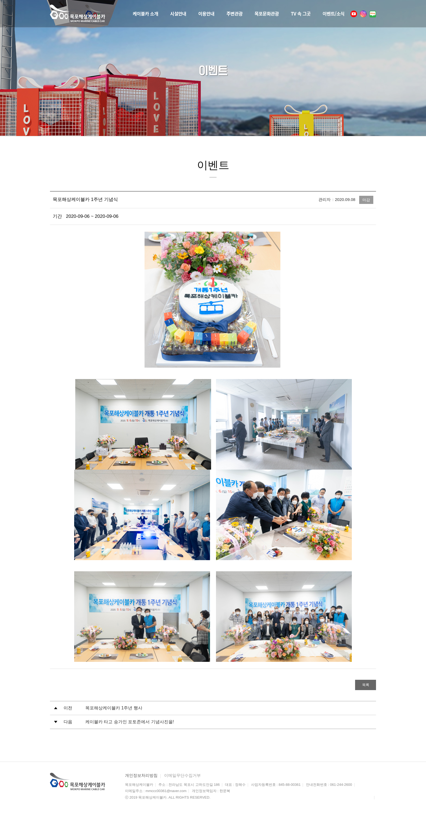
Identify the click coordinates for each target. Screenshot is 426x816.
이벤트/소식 (332, 13)
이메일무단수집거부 (182, 776)
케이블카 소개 (127, 13)
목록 (362, 685)
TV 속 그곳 (296, 13)
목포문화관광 (259, 13)
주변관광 (224, 13)
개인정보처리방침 (141, 776)
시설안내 (163, 13)
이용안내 (193, 13)
